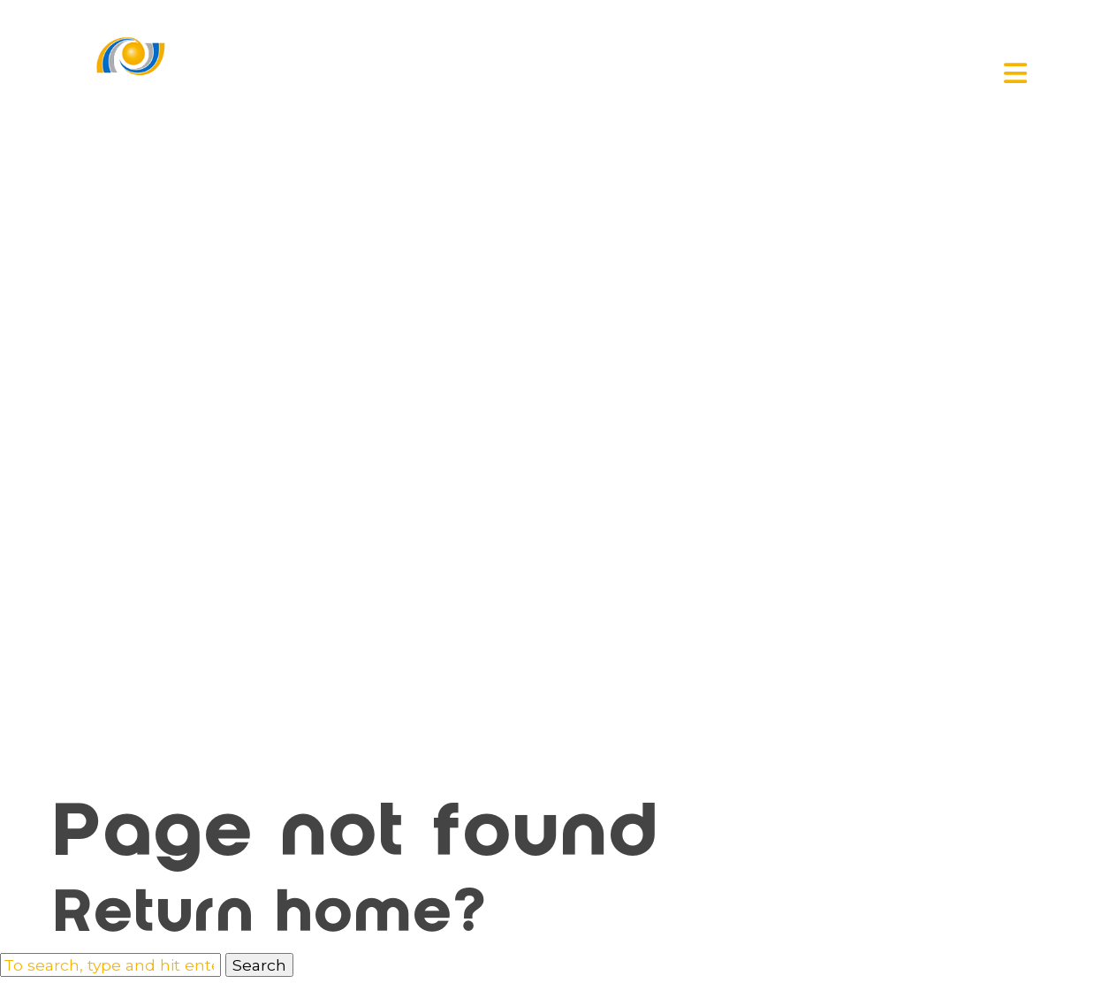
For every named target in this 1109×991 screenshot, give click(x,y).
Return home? (273, 916)
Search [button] (259, 965)
